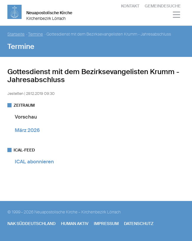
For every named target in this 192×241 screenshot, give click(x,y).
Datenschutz (139, 223)
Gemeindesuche (163, 6)
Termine (35, 34)
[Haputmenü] (177, 16)
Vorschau (26, 117)
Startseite (16, 34)
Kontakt (130, 6)
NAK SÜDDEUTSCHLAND (31, 223)
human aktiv (74, 223)
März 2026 (27, 130)
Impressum (106, 223)
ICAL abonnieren (34, 161)
